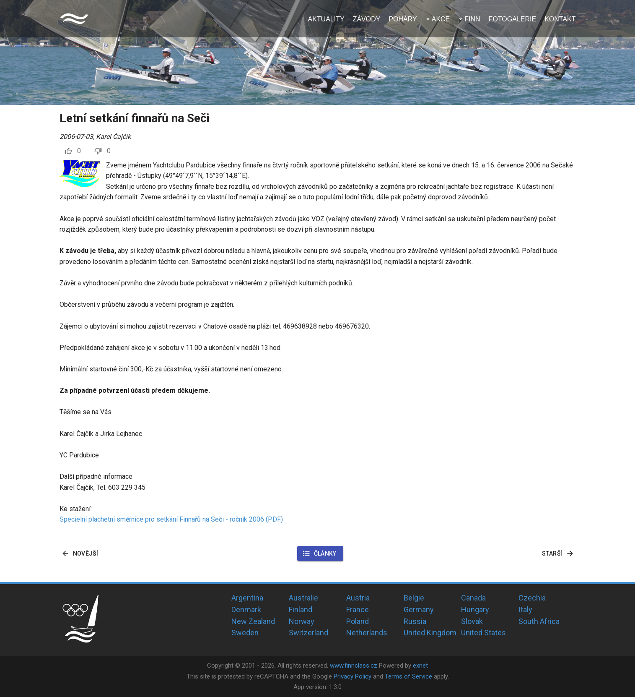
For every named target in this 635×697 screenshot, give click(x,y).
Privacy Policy (352, 676)
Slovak (472, 621)
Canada (473, 597)
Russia (415, 621)
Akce (441, 19)
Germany (419, 609)
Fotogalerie (513, 19)
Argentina (247, 597)
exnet (420, 665)
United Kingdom (430, 632)
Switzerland (308, 632)
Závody (367, 19)
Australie (303, 597)
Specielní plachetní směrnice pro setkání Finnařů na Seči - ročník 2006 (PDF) (171, 519)
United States (483, 632)
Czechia (532, 597)
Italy (525, 609)
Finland (300, 609)
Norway (301, 621)
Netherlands (366, 632)
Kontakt (559, 19)
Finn (472, 19)
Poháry (403, 19)
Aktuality (326, 19)
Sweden (245, 632)
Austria (358, 597)
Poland (357, 621)
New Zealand (253, 621)
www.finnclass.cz (353, 665)
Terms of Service (408, 676)
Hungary (475, 609)
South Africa (539, 621)
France (357, 609)
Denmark (246, 609)
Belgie (414, 597)
